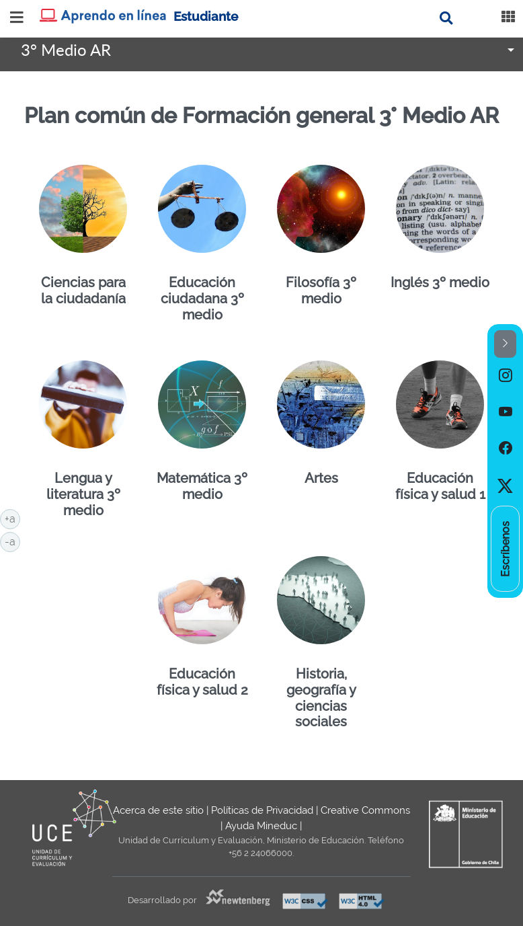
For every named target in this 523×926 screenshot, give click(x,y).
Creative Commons (365, 810)
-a (12, 540)
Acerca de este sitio (158, 810)
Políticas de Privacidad (262, 810)
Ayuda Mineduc (261, 826)
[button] (505, 344)
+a (12, 517)
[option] (505, 376)
